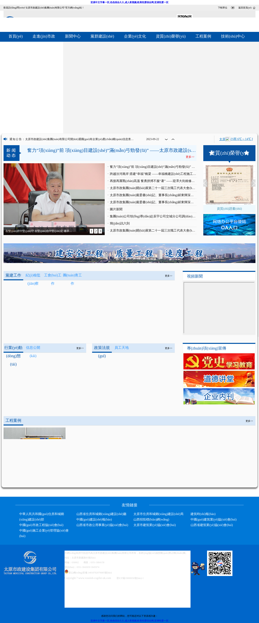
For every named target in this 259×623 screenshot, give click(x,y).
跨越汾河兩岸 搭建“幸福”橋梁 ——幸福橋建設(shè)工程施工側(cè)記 (153, 173)
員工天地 (122, 348)
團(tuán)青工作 (72, 276)
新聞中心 (73, 36)
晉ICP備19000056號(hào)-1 (130, 578)
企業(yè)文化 (135, 36)
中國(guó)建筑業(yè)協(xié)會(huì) (214, 519)
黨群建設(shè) (102, 36)
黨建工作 (13, 275)
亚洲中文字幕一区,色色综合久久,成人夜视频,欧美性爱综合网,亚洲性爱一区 (129, 2)
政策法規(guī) (102, 349)
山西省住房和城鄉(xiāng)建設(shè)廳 (101, 514)
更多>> (168, 275)
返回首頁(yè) (245, 7)
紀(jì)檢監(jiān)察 (33, 276)
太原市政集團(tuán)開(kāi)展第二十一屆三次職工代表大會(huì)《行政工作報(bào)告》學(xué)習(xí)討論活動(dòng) (153, 230)
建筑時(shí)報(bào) (203, 514)
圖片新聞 (116, 209)
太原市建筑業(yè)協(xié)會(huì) (154, 525)
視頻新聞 (195, 276)
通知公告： (17, 139)
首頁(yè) (15, 36)
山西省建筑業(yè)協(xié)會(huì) (212, 525)
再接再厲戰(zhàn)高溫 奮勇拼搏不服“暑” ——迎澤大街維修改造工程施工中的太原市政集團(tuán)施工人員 (153, 181)
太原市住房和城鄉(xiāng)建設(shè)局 (158, 514)
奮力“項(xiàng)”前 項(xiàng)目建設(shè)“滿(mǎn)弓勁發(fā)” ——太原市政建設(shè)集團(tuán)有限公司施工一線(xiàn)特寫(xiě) (153, 166)
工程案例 (203, 36)
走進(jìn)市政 (43, 36)
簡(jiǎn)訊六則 (120, 223)
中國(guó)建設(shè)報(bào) (94, 519)
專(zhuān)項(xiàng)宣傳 (206, 348)
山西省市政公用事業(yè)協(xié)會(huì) (102, 525)
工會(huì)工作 (53, 276)
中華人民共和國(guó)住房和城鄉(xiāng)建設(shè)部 (41, 516)
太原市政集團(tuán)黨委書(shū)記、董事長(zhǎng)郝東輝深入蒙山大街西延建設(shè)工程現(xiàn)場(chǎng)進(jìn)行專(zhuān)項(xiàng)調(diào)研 (153, 195)
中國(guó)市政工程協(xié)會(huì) (41, 525)
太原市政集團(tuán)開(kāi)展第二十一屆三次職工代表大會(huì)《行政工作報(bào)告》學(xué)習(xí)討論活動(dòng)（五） (153, 188)
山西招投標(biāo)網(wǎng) (151, 519)
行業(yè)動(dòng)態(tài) (13, 349)
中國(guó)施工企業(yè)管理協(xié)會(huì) (44, 533)
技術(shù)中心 (233, 36)
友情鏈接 (129, 505)
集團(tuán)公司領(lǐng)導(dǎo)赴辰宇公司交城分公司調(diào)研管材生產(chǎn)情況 (153, 216)
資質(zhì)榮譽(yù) (171, 36)
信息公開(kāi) (33, 349)
